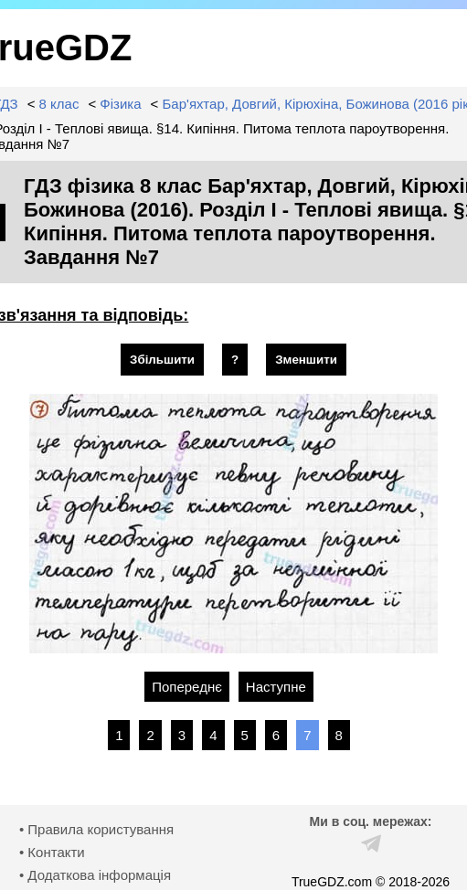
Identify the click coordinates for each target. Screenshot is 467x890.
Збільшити (162, 359)
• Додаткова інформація (95, 875)
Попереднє (187, 686)
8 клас (59, 103)
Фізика (120, 103)
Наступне (276, 686)
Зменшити (306, 359)
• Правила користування (96, 829)
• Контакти (52, 852)
